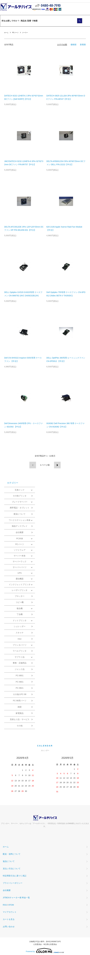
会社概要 (20, 532)
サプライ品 (19, 657)
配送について (19, 514)
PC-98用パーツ (19, 700)
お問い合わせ (9, 926)
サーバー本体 (19, 556)
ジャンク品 (19, 669)
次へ (57, 465)
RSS (5, 905)
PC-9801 (19, 682)
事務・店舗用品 (19, 663)
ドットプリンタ (19, 620)
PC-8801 (19, 675)
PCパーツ (15, 32)
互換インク (19, 490)
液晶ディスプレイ (19, 526)
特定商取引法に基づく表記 (14, 876)
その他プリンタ (19, 496)
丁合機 (20, 614)
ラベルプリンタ (19, 651)
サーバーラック (19, 561)
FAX (19, 639)
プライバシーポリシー (12, 883)
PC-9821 (19, 688)
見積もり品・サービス (19, 719)
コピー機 (20, 602)
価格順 (73, 44)
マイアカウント (10, 912)
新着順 (83, 44)
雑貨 (20, 707)
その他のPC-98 (19, 694)
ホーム (6, 32)
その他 (20, 726)
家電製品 (20, 713)
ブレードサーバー (19, 502)
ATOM (11, 905)
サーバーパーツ (19, 567)
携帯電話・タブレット (19, 508)
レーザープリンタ (19, 590)
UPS (20, 573)
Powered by (45, 950)
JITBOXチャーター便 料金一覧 (16, 897)
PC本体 (19, 538)
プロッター (19, 596)
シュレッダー (19, 626)
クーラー (25, 32)
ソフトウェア (19, 550)
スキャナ (20, 633)
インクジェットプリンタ (19, 584)
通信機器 (20, 579)
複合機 (20, 608)
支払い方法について (11, 868)
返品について (9, 861)
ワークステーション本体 (19, 520)
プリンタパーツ (19, 645)
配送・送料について (11, 854)
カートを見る (9, 919)
